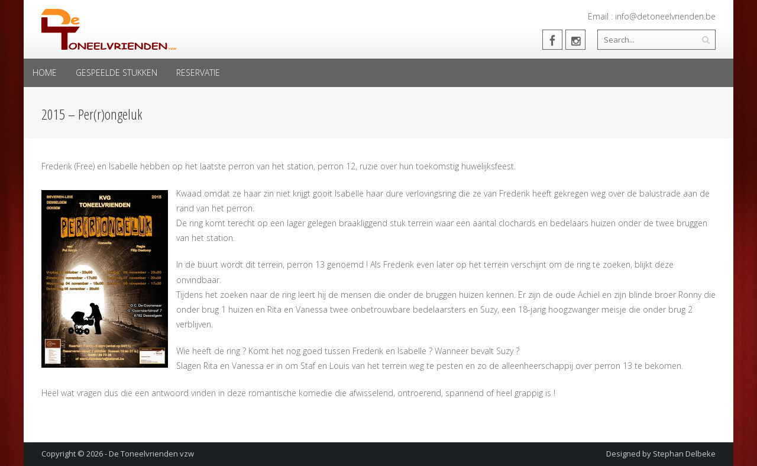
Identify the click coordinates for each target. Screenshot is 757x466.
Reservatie (198, 72)
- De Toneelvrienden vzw (149, 453)
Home (45, 72)
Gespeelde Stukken (116, 72)
